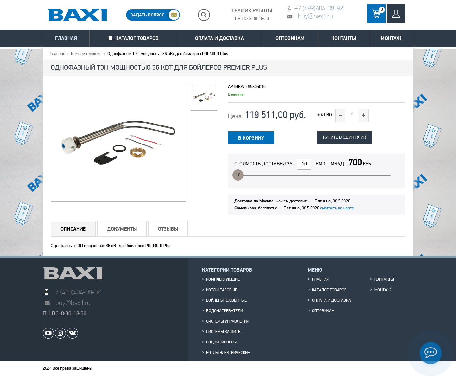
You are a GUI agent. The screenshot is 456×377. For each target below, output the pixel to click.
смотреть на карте (337, 208)
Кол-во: (325, 115)
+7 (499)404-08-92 (318, 8)
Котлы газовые (221, 290)
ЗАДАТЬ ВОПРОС (147, 15)
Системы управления (227, 321)
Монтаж (391, 38)
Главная (66, 38)
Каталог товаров (137, 38)
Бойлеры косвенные (226, 301)
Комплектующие (86, 54)
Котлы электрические (228, 353)
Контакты (343, 38)
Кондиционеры (221, 342)
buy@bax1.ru (315, 16)
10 (238, 175)
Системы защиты (223, 332)
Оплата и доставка (219, 38)
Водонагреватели (224, 311)
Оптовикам (290, 38)
